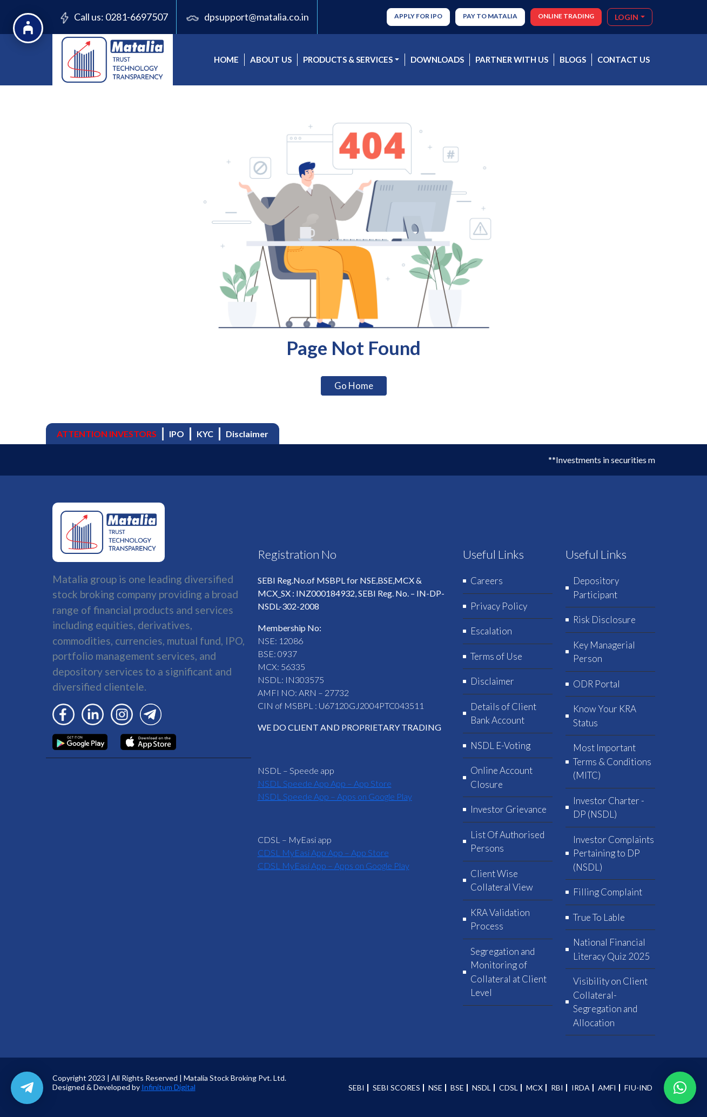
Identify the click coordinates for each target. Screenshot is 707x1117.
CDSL (508, 1087)
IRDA (580, 1087)
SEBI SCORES (396, 1087)
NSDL (481, 1087)
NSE (435, 1087)
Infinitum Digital (169, 1087)
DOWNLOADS (437, 59)
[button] (680, 1088)
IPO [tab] (176, 434)
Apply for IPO (418, 16)
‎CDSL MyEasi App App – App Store (323, 852)
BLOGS (573, 59)
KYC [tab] (205, 434)
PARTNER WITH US (511, 59)
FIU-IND (638, 1087)
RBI (557, 1087)
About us (271, 59)
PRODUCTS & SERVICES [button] (348, 59)
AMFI (607, 1087)
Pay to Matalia (490, 16)
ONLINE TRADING (566, 16)
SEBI (356, 1087)
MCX (534, 1087)
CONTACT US (623, 59)
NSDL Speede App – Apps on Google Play (335, 796)
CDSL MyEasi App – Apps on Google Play (333, 865)
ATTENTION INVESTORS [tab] (107, 434)
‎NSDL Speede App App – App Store (325, 783)
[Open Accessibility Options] (28, 28)
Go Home (353, 385)
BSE (457, 1087)
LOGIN (626, 17)
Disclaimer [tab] (247, 434)
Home (226, 59)
